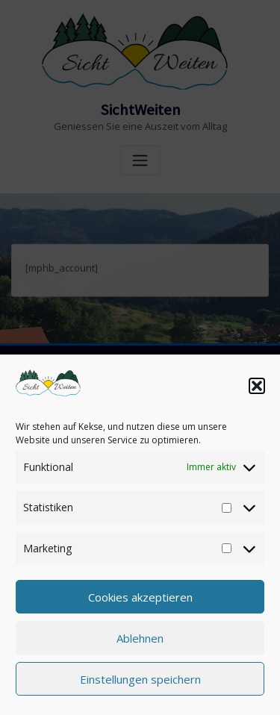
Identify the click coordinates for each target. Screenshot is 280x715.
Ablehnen (140, 638)
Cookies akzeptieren (140, 597)
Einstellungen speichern (140, 679)
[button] (256, 385)
